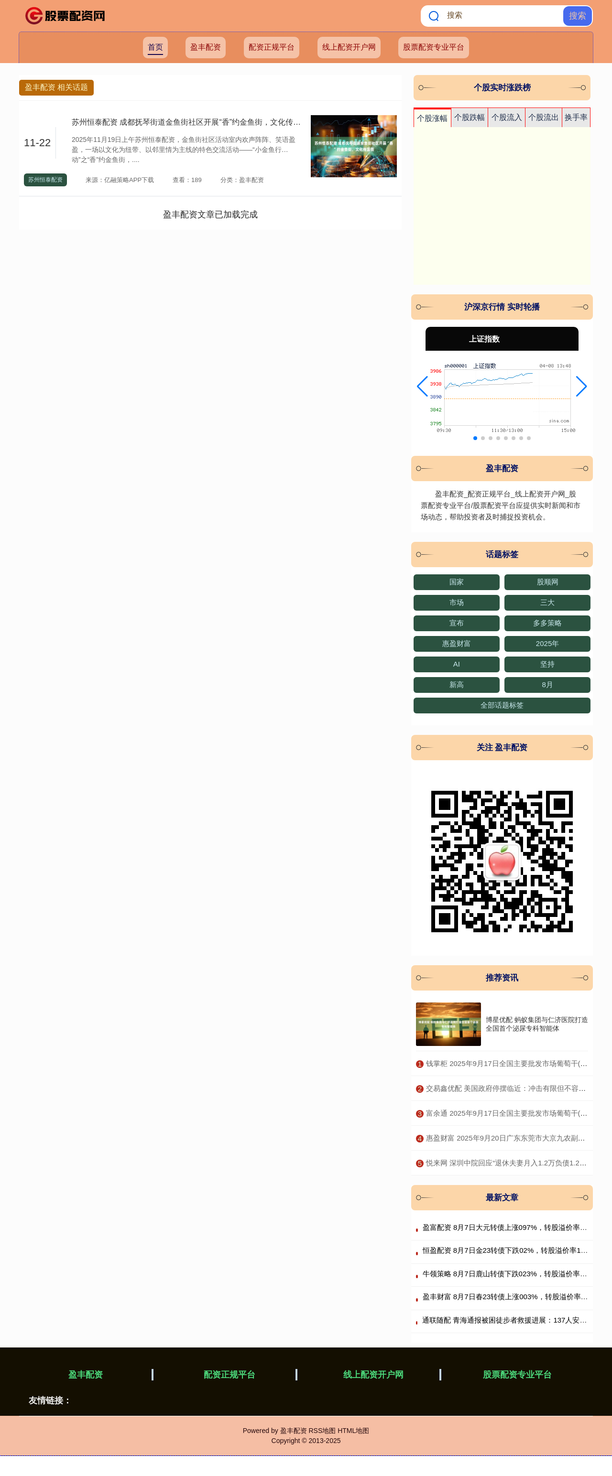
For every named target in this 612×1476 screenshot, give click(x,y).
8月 (547, 684)
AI (456, 664)
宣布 (456, 623)
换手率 (576, 117)
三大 (547, 602)
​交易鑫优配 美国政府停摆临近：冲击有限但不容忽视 (509, 1088)
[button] (422, 386)
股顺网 (547, 582)
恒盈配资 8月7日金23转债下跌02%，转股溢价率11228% (513, 1250)
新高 (456, 684)
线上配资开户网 (349, 47)
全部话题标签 (502, 705)
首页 (155, 47)
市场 (456, 602)
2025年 (547, 643)
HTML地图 (353, 1430)
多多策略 (547, 623)
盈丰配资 (205, 47)
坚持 (547, 664)
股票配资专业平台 (433, 47)
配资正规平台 (272, 47)
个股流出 (543, 117)
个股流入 (507, 117)
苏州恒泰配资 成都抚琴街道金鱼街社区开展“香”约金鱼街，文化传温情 (190, 122)
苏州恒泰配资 (45, 179)
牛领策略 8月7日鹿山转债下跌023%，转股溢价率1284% (512, 1274)
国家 (456, 582)
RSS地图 (322, 1430)
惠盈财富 (456, 643)
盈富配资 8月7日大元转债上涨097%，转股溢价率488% (511, 1227)
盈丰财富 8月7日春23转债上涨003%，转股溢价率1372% (513, 1297)
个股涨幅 (432, 118)
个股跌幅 (469, 117)
